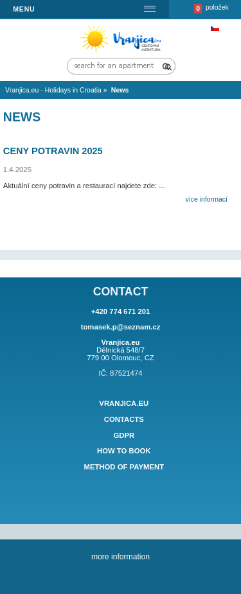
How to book (124, 451)
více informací (207, 199)
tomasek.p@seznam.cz (121, 327)
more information (120, 556)
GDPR (123, 435)
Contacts (124, 419)
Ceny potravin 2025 (53, 151)
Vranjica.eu (123, 403)
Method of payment (124, 467)
